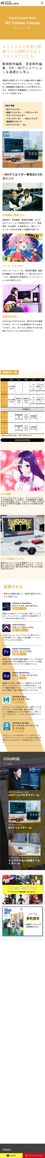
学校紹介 (7, 1150)
